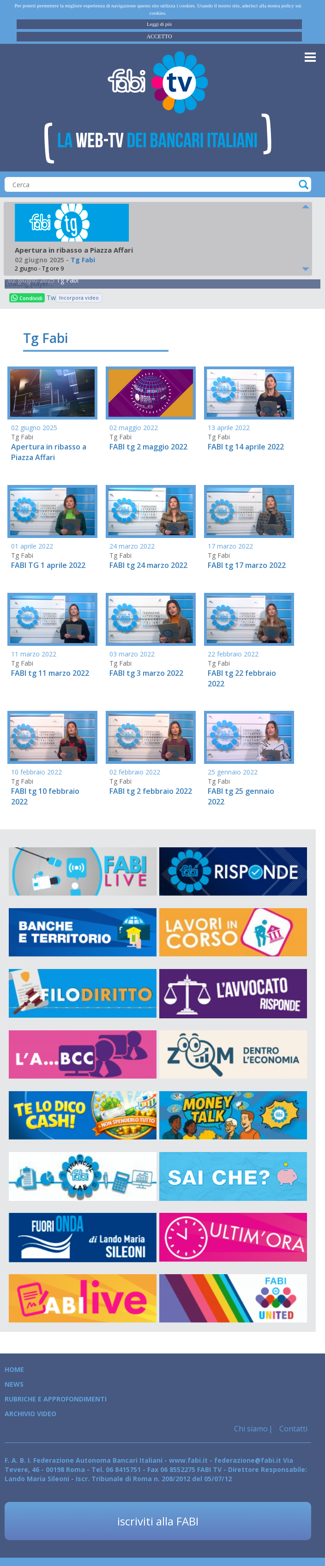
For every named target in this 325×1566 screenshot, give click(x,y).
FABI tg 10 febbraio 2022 (45, 796)
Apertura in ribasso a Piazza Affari (48, 452)
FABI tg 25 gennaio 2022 (241, 796)
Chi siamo (251, 1429)
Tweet (51, 297)
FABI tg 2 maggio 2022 (148, 447)
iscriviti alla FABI (158, 1521)
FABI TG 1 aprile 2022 (48, 565)
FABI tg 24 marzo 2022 (148, 565)
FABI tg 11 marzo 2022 (50, 673)
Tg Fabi (67, 280)
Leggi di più (159, 24)
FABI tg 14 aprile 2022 (246, 447)
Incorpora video (79, 297)
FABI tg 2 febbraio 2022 (150, 791)
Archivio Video (30, 1413)
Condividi (26, 298)
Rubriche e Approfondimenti (56, 1399)
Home (14, 1369)
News (14, 1384)
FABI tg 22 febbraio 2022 (242, 678)
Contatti (292, 1429)
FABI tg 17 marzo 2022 (247, 565)
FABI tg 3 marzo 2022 (146, 673)
